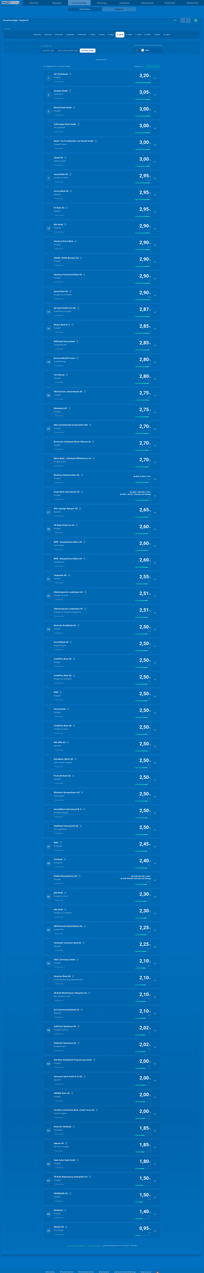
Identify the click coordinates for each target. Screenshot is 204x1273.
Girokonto (34, 3)
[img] (143, 82)
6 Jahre (129, 35)
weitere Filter (102, 59)
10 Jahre (166, 35)
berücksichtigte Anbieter (75, 1245)
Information (85, 9)
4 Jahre (111, 35)
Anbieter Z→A (139, 66)
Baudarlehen (193, 3)
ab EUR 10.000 (88, 51)
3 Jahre (101, 35)
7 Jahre (138, 35)
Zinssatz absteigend (152, 66)
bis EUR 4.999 (48, 51)
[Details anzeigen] (155, 78)
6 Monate (48, 35)
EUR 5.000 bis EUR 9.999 (68, 51)
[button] (101, 78)
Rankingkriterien (94, 1245)
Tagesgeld (56, 3)
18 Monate (82, 35)
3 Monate (37, 35)
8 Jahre (148, 35)
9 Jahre (157, 35)
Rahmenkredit (147, 3)
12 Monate (70, 35)
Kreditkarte (125, 3)
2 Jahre (92, 35)
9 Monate (58, 35)
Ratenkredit (170, 3)
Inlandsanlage (59, 81)
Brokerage (102, 3)
